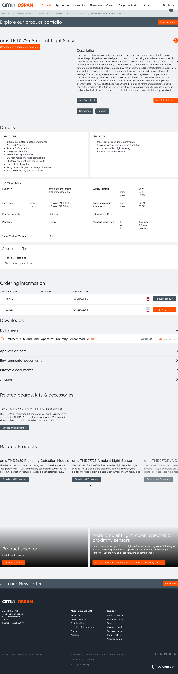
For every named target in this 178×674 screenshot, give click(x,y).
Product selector (13, 562)
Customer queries (115, 627)
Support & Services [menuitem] (129, 5)
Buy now (164, 309)
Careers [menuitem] (110, 5)
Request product (164, 298)
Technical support (115, 631)
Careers (74, 631)
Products (6, 14)
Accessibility (76, 635)
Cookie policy (77, 659)
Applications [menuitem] (62, 5)
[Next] (90, 486)
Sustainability (77, 623)
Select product (168, 22)
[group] (35, 415)
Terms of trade (108, 654)
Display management (16, 263)
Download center (115, 619)
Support (102, 110)
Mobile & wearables (15, 257)
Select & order (166, 100)
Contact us (85, 110)
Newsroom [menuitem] (96, 5)
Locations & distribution (82, 627)
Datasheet (87, 100)
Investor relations (79, 619)
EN (160, 339)
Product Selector (115, 615)
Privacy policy (77, 654)
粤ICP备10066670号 (80, 664)
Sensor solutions (24, 14)
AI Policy (90, 659)
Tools (109, 623)
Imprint (120, 654)
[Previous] (84, 486)
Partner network (115, 635)
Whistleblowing (114, 639)
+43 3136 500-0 (16, 623)
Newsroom (76, 615)
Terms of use (92, 654)
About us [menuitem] (148, 5)
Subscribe (170, 583)
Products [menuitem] (46, 5)
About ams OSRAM (81, 610)
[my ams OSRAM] (173, 5)
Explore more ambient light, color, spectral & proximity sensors (129, 562)
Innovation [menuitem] (79, 5)
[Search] (164, 5)
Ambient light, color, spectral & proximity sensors (62, 14)
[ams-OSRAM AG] (17, 5)
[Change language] (169, 5)
